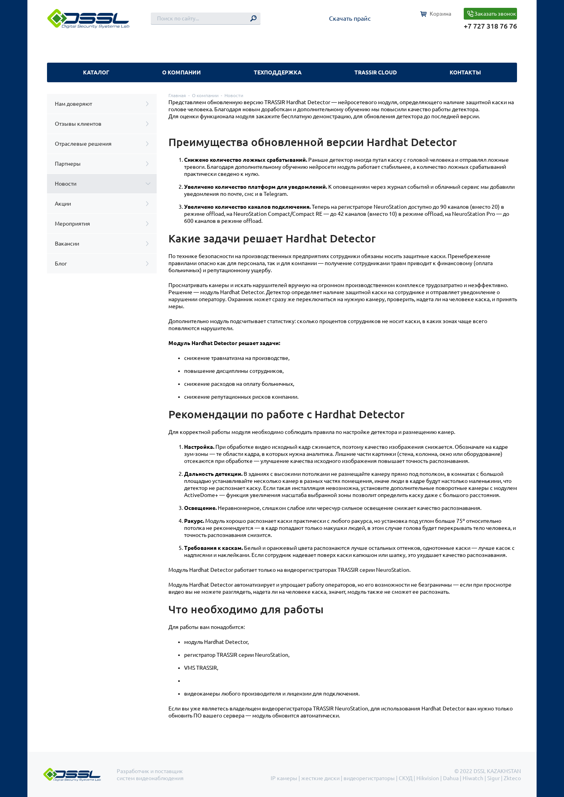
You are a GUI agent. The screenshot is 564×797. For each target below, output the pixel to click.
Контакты (465, 72)
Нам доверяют (73, 104)
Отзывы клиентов (78, 124)
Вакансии (67, 243)
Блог (61, 263)
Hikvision (427, 778)
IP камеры (284, 778)
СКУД (405, 778)
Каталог (96, 72)
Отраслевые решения (83, 144)
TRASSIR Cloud (375, 72)
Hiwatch (473, 778)
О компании (181, 72)
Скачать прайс (350, 18)
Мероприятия (72, 223)
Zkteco (512, 778)
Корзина (440, 14)
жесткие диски (320, 778)
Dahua (451, 778)
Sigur (493, 778)
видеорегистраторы (369, 778)
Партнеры (68, 164)
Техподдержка (278, 72)
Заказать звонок (495, 14)
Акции (63, 204)
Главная (177, 95)
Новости (65, 184)
